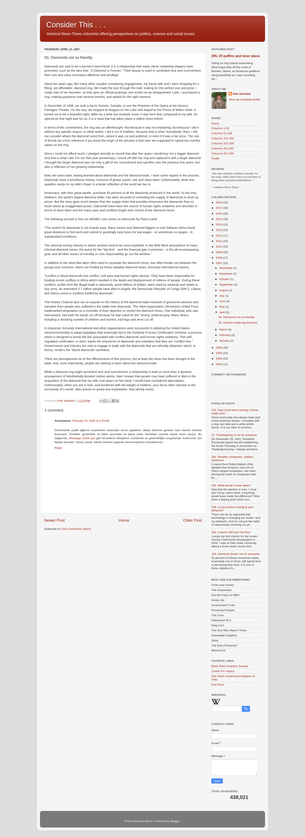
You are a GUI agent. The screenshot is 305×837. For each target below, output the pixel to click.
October (224, 279)
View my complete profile (244, 99)
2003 (219, 364)
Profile (215, 158)
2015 (219, 219)
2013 (219, 230)
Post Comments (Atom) (76, 528)
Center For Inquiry (222, 671)
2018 (219, 202)
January (224, 340)
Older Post (192, 520)
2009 (219, 252)
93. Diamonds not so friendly (237, 317)
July (222, 295)
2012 (219, 235)
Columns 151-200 (222, 143)
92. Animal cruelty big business (238, 322)
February (225, 335)
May (222, 306)
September (226, 284)
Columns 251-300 (222, 153)
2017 (219, 207)
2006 (219, 347)
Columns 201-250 (222, 148)
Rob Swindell (242, 93)
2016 (219, 213)
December (226, 268)
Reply (58, 447)
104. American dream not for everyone (235, 553)
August (224, 290)
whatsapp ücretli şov (82, 438)
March (223, 329)
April (222, 312)
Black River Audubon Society (229, 666)
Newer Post (54, 520)
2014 (219, 224)
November (226, 273)
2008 (219, 257)
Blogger (175, 821)
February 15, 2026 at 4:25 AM (90, 420)
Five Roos (217, 684)
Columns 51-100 (221, 133)
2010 (219, 246)
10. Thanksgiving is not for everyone (234, 435)
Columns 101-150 (222, 138)
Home (124, 520)
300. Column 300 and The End (230, 532)
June (222, 301)
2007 (219, 263)
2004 (219, 358)
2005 (219, 353)
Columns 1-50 (220, 128)
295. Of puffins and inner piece (235, 56)
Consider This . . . (75, 24)
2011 (219, 241)
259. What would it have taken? (231, 485)
